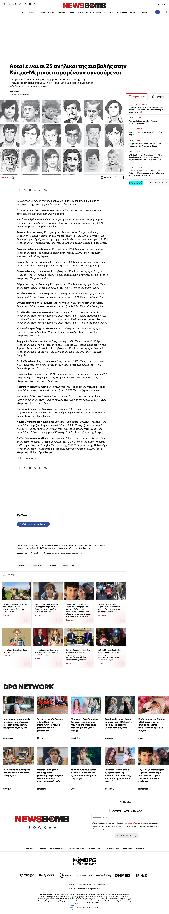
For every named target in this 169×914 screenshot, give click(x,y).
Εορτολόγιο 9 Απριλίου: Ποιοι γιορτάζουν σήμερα (15, 651)
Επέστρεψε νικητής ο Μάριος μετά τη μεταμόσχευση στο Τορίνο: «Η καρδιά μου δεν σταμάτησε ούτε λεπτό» (46, 608)
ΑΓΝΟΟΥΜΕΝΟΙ (37, 566)
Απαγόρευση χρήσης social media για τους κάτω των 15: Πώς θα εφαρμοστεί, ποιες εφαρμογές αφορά (16, 723)
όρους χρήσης (132, 823)
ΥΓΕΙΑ (71, 12)
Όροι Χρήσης (41, 848)
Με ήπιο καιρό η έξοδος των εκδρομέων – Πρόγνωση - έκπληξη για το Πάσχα (146, 144)
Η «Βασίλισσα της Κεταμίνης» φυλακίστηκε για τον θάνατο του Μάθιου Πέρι (47, 652)
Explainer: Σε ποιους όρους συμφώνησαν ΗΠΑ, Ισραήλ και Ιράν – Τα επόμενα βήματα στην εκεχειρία (118, 723)
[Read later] (122, 177)
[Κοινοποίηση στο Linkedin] (40, 190)
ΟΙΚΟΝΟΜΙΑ (62, 12)
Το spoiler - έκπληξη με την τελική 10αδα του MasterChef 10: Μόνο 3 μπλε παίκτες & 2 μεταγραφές (50, 725)
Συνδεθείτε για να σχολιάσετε (33, 524)
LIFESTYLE (100, 12)
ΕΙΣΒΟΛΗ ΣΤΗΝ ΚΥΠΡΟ (70, 566)
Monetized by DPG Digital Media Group (92, 884)
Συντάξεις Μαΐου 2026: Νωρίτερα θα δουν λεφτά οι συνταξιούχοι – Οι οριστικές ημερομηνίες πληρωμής (109, 608)
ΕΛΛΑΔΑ (42, 12)
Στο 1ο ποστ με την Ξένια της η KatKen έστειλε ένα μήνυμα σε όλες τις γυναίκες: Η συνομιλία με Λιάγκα (152, 725)
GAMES (144, 12)
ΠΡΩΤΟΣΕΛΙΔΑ (121, 12)
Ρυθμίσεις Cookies (94, 848)
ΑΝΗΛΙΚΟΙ (52, 566)
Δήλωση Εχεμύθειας (57, 848)
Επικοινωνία (127, 848)
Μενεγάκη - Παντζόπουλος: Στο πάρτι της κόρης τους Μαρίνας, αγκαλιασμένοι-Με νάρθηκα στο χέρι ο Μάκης (84, 725)
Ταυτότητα (29, 848)
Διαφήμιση (140, 848)
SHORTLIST (134, 12)
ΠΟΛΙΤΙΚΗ (51, 12)
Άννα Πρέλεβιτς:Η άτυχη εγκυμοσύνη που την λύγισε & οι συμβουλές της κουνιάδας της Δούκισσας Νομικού (118, 775)
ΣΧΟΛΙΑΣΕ (106, 177)
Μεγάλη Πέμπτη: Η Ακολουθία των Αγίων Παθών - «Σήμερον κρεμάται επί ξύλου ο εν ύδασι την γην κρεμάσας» (146, 173)
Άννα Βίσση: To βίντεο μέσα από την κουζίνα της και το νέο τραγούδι (16, 772)
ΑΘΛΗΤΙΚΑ (90, 12)
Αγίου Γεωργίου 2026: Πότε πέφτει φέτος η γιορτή (146, 133)
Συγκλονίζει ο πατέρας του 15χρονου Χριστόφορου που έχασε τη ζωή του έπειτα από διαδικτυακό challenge (151, 775)
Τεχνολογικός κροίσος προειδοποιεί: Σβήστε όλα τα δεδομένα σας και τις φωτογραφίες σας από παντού (147, 109)
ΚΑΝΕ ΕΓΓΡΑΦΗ (126, 835)
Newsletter (35, 553)
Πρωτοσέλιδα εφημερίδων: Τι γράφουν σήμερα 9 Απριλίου (144, 122)
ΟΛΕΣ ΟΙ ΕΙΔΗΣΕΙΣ (29, 12)
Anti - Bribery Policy (112, 848)
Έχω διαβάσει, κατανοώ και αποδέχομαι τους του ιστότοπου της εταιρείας (126, 823)
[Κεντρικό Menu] (165, 12)
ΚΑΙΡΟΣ (110, 12)
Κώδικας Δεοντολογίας (76, 848)
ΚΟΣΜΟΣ (80, 12)
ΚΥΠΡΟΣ (5, 177)
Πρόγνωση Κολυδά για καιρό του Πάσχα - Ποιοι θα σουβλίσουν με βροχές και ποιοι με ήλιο (15, 608)
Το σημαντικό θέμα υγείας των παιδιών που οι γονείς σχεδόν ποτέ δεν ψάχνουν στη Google (83, 774)
